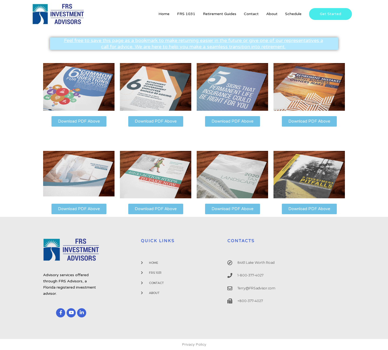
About (272, 14)
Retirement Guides (219, 14)
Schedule (293, 14)
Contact (251, 14)
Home (163, 14)
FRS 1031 (186, 14)
